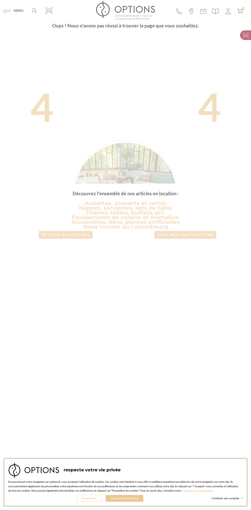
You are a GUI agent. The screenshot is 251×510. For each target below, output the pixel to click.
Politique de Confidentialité (197, 490)
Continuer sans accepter (227, 498)
